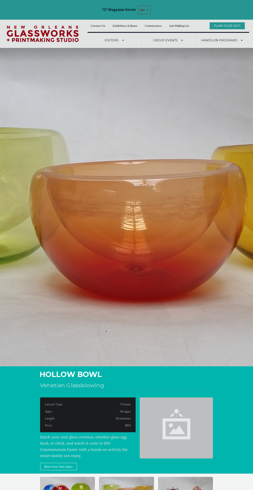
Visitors (114, 40)
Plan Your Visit (227, 26)
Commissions (153, 25)
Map (144, 9)
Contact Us (98, 25)
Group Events (168, 40)
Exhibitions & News (125, 25)
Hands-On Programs (222, 40)
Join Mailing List (179, 25)
